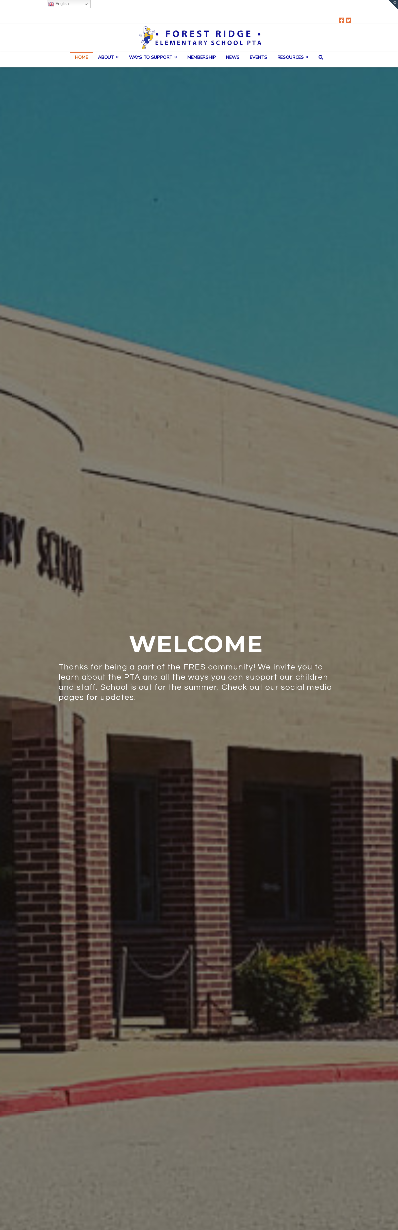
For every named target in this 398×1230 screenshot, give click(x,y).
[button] (393, 5)
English (58, 4)
